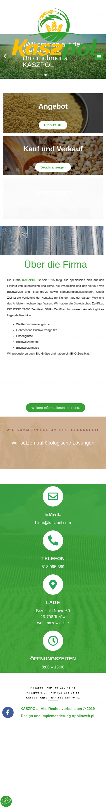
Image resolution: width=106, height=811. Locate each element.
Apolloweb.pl (83, 716)
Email (53, 514)
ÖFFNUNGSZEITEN (53, 658)
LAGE (53, 602)
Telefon (53, 558)
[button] (99, 56)
